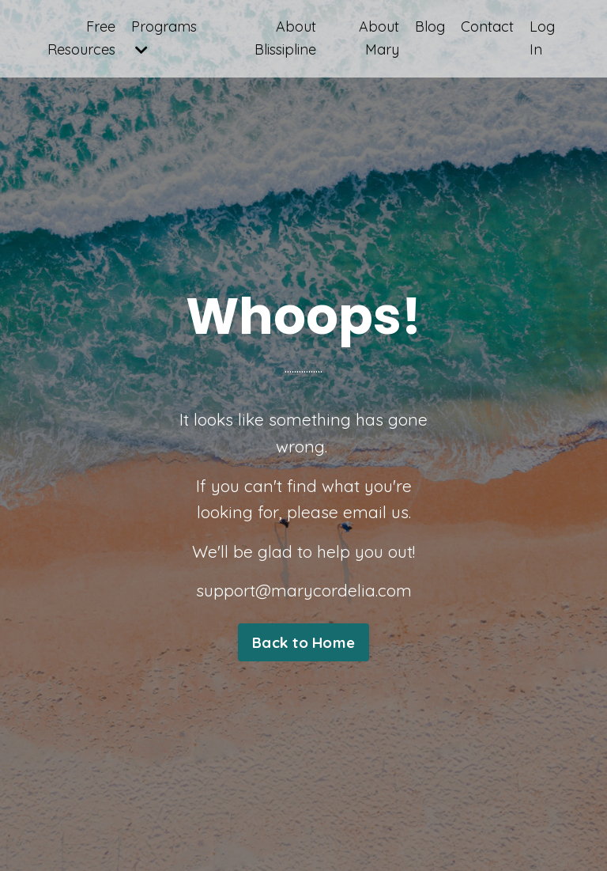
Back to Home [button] (303, 642)
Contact (487, 26)
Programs (164, 37)
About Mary (379, 38)
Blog (430, 26)
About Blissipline (285, 38)
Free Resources (81, 38)
